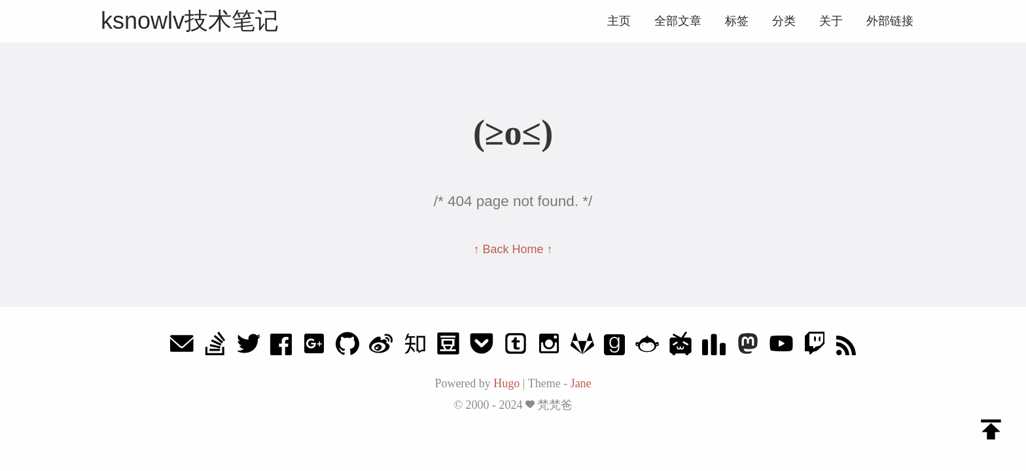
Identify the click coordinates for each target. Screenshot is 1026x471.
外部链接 (889, 20)
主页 (619, 20)
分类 (784, 20)
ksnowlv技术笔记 (190, 20)
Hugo (506, 383)
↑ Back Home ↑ (512, 249)
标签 (737, 20)
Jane (581, 383)
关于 (831, 20)
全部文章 (677, 20)
